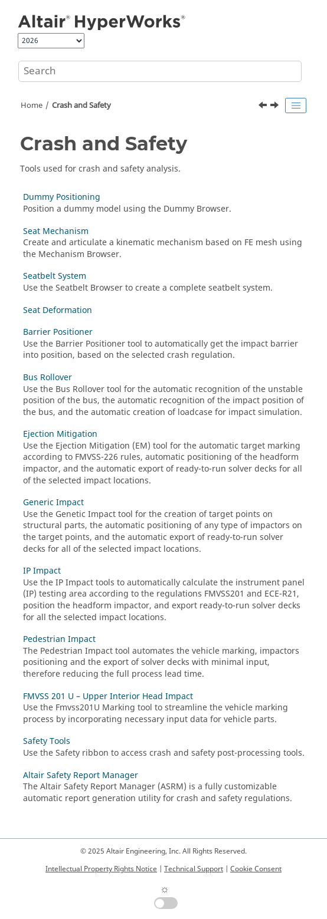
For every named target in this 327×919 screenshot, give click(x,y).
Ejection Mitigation (60, 434)
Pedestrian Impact (59, 639)
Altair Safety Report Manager (80, 775)
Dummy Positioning (61, 197)
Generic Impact (53, 502)
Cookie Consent (256, 869)
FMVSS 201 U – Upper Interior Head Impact (108, 696)
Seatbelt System (54, 276)
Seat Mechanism (56, 231)
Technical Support (193, 869)
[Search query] (160, 71)
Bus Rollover (47, 377)
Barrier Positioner (58, 332)
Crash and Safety (81, 105)
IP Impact (42, 571)
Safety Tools (46, 741)
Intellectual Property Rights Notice (101, 869)
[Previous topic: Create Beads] (264, 107)
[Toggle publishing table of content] (295, 105)
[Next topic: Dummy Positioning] (275, 107)
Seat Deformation (57, 310)
